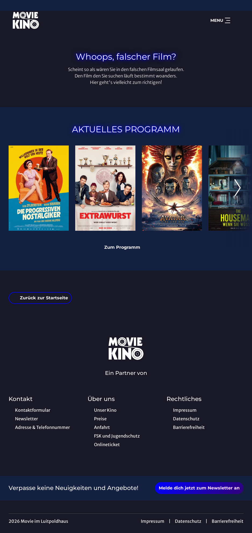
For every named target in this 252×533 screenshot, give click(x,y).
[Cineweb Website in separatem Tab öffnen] (126, 380)
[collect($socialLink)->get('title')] (9, 5)
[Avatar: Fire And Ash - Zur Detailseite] (172, 188)
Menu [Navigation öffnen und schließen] (220, 20)
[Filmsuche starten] (238, 20)
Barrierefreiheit (227, 521)
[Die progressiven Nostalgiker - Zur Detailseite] (39, 188)
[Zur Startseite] (46, 20)
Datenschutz (188, 521)
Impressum (152, 521)
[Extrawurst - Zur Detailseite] (105, 188)
